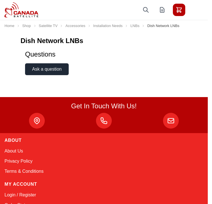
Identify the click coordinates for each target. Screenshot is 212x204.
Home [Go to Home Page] (9, 26)
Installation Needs (107, 26)
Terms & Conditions (24, 171)
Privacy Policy (19, 161)
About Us (14, 151)
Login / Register (20, 194)
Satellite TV (48, 26)
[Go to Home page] (21, 9)
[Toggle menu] (195, 10)
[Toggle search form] (145, 9)
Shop (26, 26)
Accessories (75, 26)
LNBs (134, 26)
